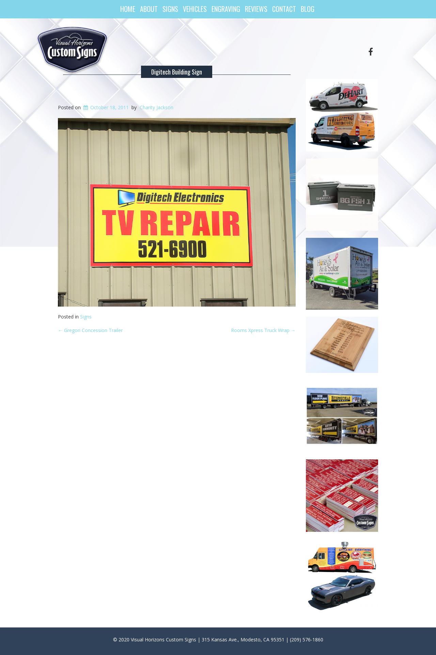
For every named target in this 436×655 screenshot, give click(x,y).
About (149, 9)
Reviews (256, 9)
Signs (170, 9)
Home (127, 9)
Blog (307, 9)
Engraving (226, 9)
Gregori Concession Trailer (90, 330)
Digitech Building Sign (176, 71)
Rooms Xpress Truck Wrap (263, 330)
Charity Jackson (156, 107)
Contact (284, 9)
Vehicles (195, 9)
